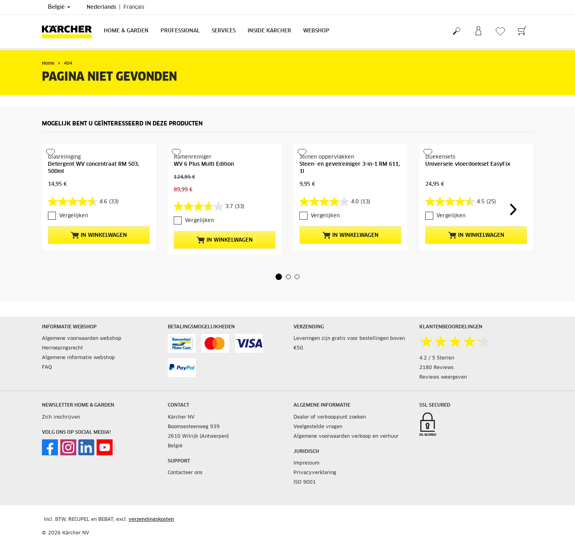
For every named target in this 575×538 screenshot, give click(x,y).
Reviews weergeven (443, 377)
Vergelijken (73, 215)
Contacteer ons (185, 473)
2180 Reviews (436, 367)
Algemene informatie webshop (78, 357)
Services (224, 31)
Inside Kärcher (269, 31)
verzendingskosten (151, 519)
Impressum (306, 463)
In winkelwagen (99, 235)
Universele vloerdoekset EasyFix (467, 164)
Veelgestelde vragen (317, 427)
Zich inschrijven (61, 417)
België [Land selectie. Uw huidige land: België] (59, 7)
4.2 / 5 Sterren (436, 358)
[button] (279, 277)
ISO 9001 (304, 482)
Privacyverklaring (314, 473)
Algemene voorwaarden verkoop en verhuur (346, 436)
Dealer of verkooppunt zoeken (329, 417)
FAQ (47, 367)
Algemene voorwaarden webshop (81, 338)
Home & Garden (126, 31)
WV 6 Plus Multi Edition (204, 164)
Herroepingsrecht (62, 348)
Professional (180, 31)
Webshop (316, 31)
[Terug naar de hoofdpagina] (70, 31)
